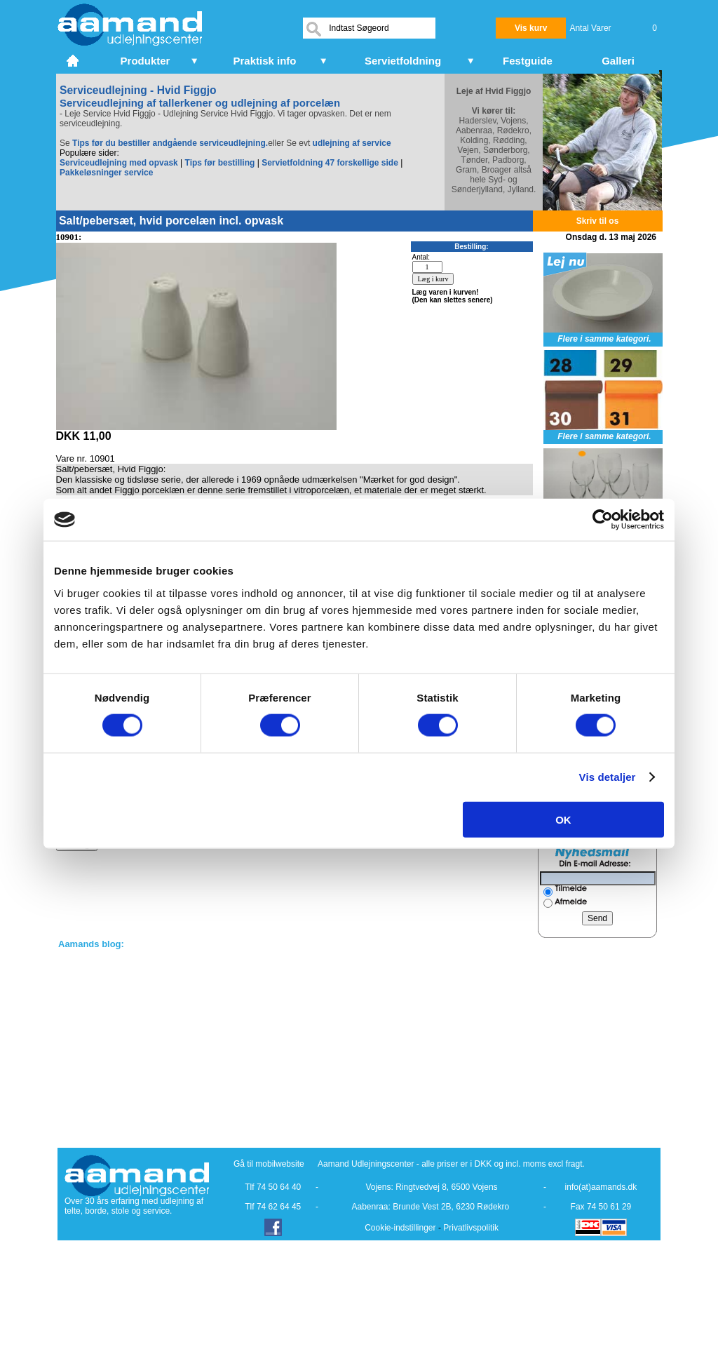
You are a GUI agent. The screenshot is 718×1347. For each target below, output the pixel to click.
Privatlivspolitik (471, 1228)
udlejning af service (352, 143)
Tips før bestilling (220, 163)
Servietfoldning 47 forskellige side (330, 163)
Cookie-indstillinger (400, 1228)
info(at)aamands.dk (601, 1187)
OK (563, 819)
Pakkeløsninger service (106, 172)
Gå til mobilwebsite (268, 1164)
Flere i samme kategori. (604, 339)
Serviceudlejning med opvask (119, 163)
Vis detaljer (607, 777)
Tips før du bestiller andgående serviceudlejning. (170, 143)
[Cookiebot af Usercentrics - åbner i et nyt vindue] (602, 519)
